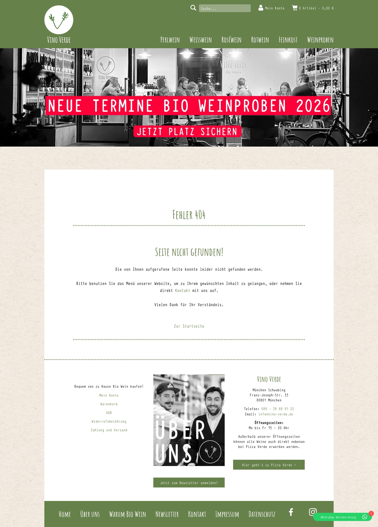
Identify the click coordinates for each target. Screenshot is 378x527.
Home (65, 514)
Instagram (313, 512)
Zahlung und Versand (109, 429)
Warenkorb (109, 403)
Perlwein (170, 39)
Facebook (291, 512)
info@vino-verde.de (275, 414)
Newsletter (167, 514)
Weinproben (320, 39)
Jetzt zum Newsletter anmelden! (189, 482)
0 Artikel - (316, 8)
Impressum (227, 514)
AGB (109, 412)
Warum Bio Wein (127, 514)
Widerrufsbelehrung (109, 421)
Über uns (90, 514)
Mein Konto (274, 8)
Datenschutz (262, 514)
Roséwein (232, 39)
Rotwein (260, 39)
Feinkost (288, 39)
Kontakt (182, 290)
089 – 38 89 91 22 (277, 408)
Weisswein (200, 39)
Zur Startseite (189, 325)
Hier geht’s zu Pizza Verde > (269, 464)
